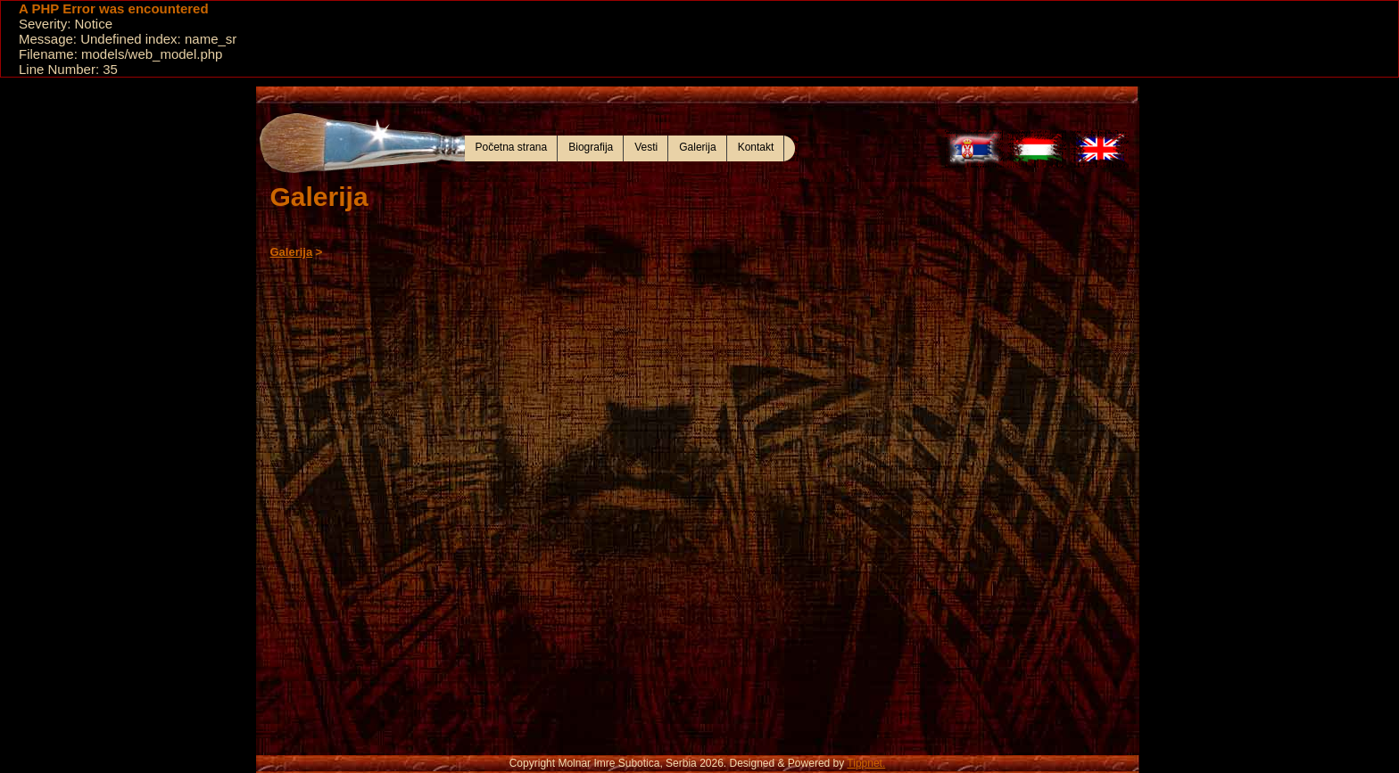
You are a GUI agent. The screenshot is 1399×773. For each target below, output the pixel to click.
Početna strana (512, 147)
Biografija (590, 147)
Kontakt (756, 147)
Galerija (697, 147)
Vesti (646, 147)
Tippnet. (866, 763)
